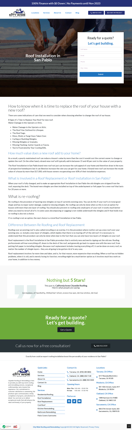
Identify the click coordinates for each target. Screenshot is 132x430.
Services (46, 13)
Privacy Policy (94, 425)
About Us (57, 13)
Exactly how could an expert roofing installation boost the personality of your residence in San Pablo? (66, 354)
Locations (35, 13)
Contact (68, 13)
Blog (77, 13)
